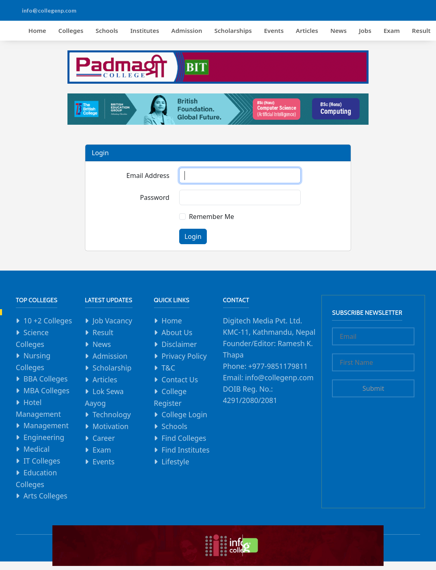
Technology (112, 414)
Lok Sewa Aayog (104, 397)
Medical (37, 449)
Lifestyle (175, 461)
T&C (168, 368)
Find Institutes (186, 450)
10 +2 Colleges (48, 320)
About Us (177, 332)
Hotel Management (38, 408)
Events (274, 30)
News (338, 30)
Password (154, 197)
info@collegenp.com (49, 10)
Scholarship (112, 368)
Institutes (144, 30)
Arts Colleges (45, 496)
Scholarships (233, 30)
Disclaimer (179, 344)
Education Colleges (36, 478)
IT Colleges (42, 461)
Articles (307, 30)
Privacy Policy (184, 356)
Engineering (44, 437)
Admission (186, 30)
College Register (170, 397)
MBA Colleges (46, 390)
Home (37, 30)
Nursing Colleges (33, 361)
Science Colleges (32, 338)
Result (103, 332)
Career (104, 438)
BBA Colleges (46, 379)
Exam (392, 30)
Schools (106, 30)
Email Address (147, 175)
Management (46, 425)
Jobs (365, 30)
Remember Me (211, 216)
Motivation (111, 426)
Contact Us (180, 379)
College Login (184, 414)
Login (193, 236)
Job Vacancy (112, 320)
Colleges (71, 30)
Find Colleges (184, 438)
